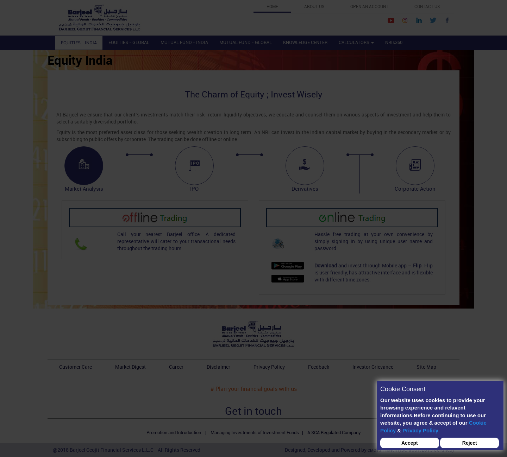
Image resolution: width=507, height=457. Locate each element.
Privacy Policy (420, 430)
